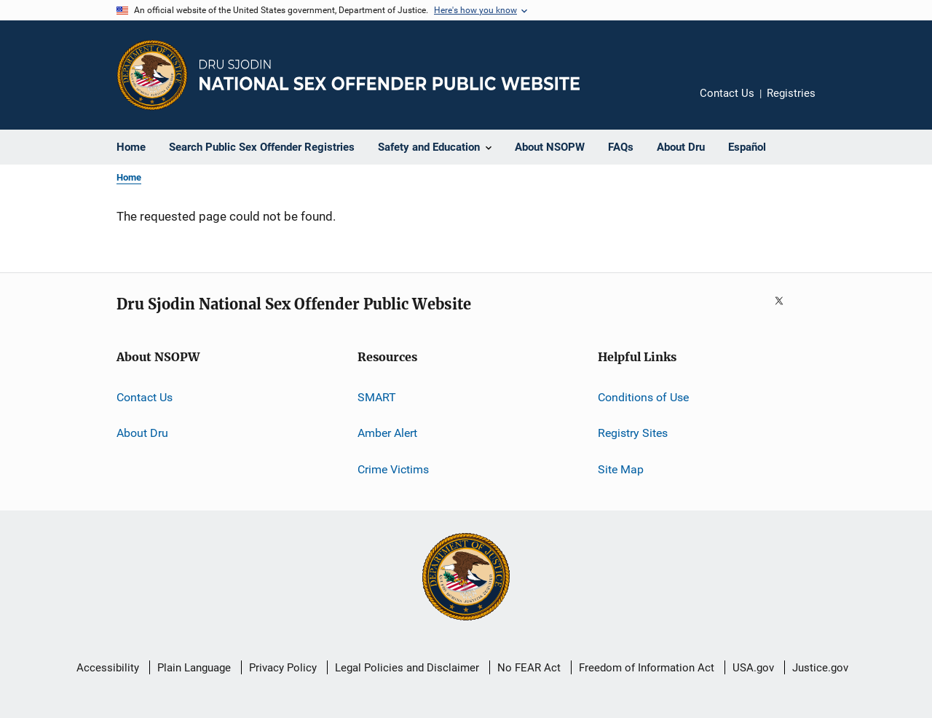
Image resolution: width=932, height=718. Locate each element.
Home (128, 177)
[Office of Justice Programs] (152, 75)
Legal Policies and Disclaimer (407, 667)
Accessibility (107, 667)
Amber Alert (387, 433)
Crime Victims (393, 469)
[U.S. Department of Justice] (466, 578)
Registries (791, 93)
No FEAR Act (529, 667)
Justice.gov (820, 667)
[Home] (390, 75)
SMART (377, 397)
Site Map (621, 469)
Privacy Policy (283, 667)
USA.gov (753, 667)
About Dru (142, 433)
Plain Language (194, 667)
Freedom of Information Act (646, 667)
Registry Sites (633, 433)
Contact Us (727, 93)
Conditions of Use (643, 397)
